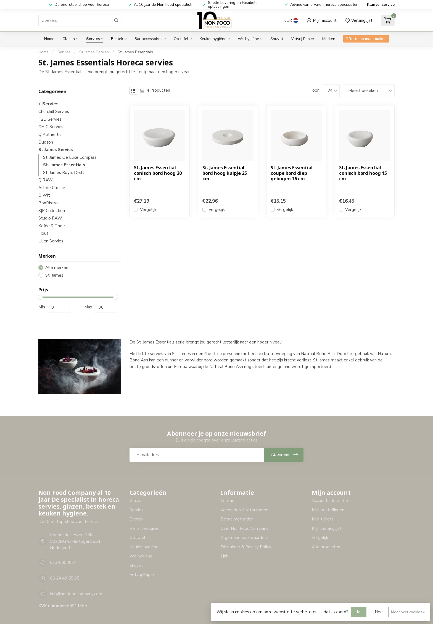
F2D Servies (50, 119)
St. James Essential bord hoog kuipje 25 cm (224, 173)
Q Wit (44, 195)
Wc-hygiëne (248, 38)
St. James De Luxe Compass (70, 157)
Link (224, 556)
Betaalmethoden (237, 519)
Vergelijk (148, 209)
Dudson (45, 142)
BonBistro (48, 203)
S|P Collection (51, 210)
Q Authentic (49, 134)
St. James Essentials (135, 52)
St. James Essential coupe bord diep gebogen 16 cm (292, 173)
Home (49, 38)
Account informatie (330, 500)
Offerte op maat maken (366, 38)
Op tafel (181, 38)
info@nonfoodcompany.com (76, 594)
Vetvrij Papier (302, 38)
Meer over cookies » (408, 612)
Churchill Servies (53, 111)
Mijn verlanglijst (327, 528)
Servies (93, 38)
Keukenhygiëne (213, 38)
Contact (228, 500)
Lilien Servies (50, 241)
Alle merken (56, 267)
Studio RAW (50, 218)
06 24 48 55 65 (64, 578)
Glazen (68, 38)
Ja (359, 612)
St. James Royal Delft (63, 172)
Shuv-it (276, 38)
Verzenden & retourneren (244, 510)
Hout (43, 233)
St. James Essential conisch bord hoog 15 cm (363, 173)
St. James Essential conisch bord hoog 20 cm (158, 173)
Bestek (117, 38)
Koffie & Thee (51, 226)
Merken (328, 38)
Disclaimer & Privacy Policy (246, 547)
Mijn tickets (323, 519)
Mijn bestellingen (328, 510)
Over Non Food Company (244, 528)
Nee (379, 612)
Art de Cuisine (51, 188)
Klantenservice (381, 4)
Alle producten (326, 547)
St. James (54, 275)
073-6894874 (63, 562)
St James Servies (94, 52)
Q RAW (45, 180)
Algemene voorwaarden (244, 537)
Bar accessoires (148, 38)
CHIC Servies (50, 126)
